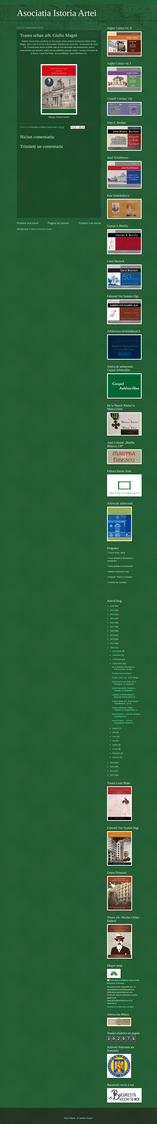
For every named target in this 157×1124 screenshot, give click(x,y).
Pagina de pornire (58, 223)
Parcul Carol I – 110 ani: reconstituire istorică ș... (123, 721)
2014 (112, 767)
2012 (112, 775)
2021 (112, 627)
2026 (112, 606)
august (115, 728)
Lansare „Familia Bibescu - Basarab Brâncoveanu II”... (124, 695)
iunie (114, 736)
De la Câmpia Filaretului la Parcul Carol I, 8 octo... (123, 668)
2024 (112, 614)
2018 (112, 639)
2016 (112, 647)
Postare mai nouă (27, 223)
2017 (112, 643)
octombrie (116, 659)
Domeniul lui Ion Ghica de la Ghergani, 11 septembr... (124, 683)
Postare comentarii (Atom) (40, 229)
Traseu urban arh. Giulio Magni (125, 678)
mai (114, 741)
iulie (114, 732)
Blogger (89, 1118)
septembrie (117, 663)
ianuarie (116, 757)
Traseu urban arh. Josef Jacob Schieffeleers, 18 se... (125, 702)
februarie (116, 753)
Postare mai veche (90, 223)
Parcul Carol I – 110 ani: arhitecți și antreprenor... (126, 715)
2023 (112, 618)
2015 (112, 762)
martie (115, 749)
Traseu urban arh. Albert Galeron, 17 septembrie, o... (125, 709)
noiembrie (116, 655)
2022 (112, 623)
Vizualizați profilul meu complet (120, 1007)
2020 (112, 631)
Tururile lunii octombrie (121, 673)
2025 (112, 610)
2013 (112, 771)
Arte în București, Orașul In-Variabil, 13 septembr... (124, 689)
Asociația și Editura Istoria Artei (124, 980)
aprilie (115, 745)
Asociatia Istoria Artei (57, 13)
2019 (112, 635)
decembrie (117, 651)
